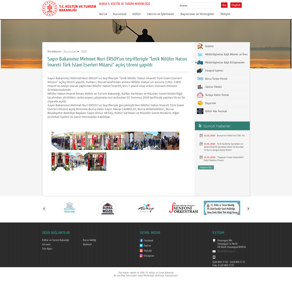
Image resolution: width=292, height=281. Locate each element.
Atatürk (205, 46)
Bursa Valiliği (89, 240)
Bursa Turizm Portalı (212, 78)
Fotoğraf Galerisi (210, 70)
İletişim (225, 14)
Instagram (149, 255)
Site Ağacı (47, 248)
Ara (224, 5)
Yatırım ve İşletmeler (160, 14)
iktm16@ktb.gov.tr (226, 251)
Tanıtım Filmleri (209, 87)
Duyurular (69, 51)
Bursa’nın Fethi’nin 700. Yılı (231, 135)
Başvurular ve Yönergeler (197, 14)
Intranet (46, 244)
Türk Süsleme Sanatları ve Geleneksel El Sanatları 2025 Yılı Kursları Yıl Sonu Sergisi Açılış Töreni (224, 146)
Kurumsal (119, 14)
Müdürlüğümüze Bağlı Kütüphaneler (221, 62)
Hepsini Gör (206, 167)
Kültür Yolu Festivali (212, 111)
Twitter (147, 245)
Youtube (148, 250)
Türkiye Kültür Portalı (213, 95)
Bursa (103, 14)
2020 (84, 51)
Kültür (136, 14)
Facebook (148, 240)
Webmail (87, 244)
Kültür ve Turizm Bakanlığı (55, 240)
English (236, 5)
